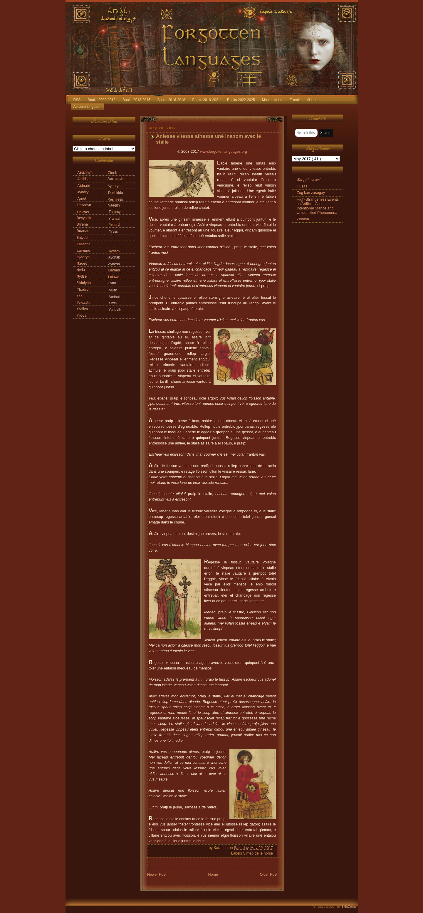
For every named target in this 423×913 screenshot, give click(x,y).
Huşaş (302, 186)
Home (213, 874)
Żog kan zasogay (311, 193)
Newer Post (156, 874)
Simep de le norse (258, 853)
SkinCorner (349, 906)
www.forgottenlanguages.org (223, 152)
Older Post (268, 874)
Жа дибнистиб (309, 180)
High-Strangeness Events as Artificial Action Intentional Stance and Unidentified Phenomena (318, 206)
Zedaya (303, 219)
